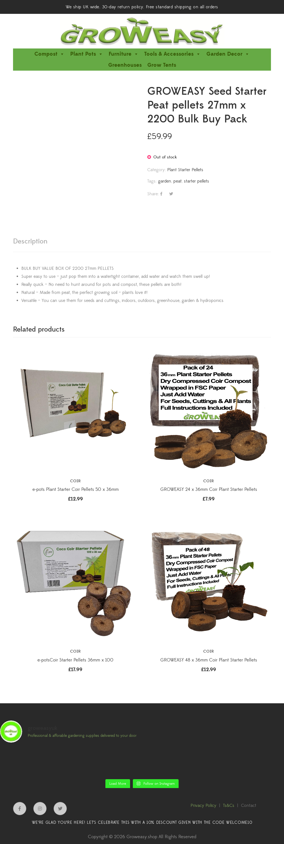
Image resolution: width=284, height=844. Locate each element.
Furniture (124, 54)
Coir (75, 481)
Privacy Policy (203, 805)
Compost (49, 54)
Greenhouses (125, 65)
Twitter (60, 808)
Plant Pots (86, 54)
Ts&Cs (228, 805)
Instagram (40, 808)
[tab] (30, 241)
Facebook (20, 808)
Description (30, 241)
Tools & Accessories (172, 54)
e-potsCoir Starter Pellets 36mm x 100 (75, 660)
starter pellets (196, 181)
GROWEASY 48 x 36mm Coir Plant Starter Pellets (208, 660)
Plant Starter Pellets (185, 170)
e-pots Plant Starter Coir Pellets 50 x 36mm (75, 489)
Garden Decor (228, 54)
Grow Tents (161, 65)
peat (177, 181)
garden (164, 181)
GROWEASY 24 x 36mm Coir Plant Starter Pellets (208, 489)
